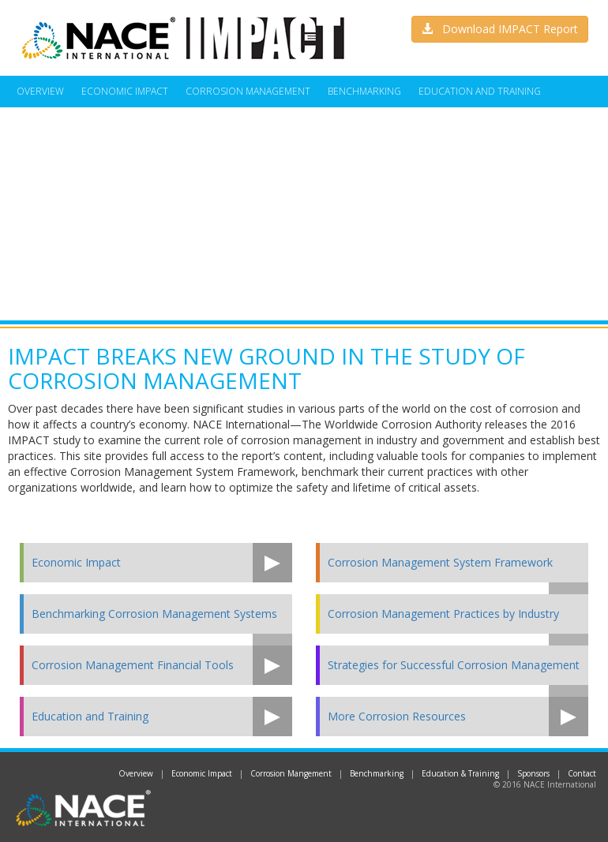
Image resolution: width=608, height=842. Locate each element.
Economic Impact (124, 91)
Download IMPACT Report (500, 28)
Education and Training (479, 91)
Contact (582, 773)
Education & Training (460, 773)
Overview (40, 91)
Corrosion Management (248, 91)
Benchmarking (364, 91)
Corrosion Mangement (291, 773)
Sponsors (533, 773)
